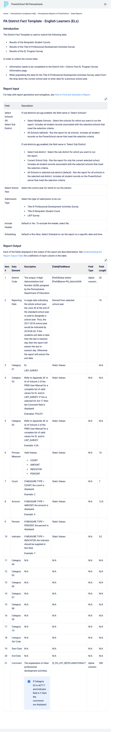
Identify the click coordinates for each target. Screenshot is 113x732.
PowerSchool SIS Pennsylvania (27, 4)
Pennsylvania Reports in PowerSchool (53, 13)
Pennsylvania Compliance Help (23, 13)
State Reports (76, 13)
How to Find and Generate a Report (72, 94)
